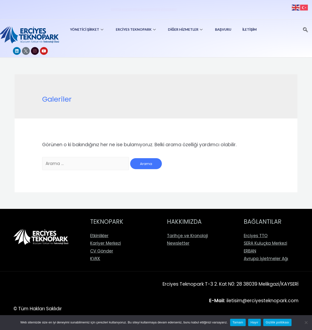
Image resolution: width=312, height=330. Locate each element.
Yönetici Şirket (88, 29)
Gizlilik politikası (277, 322)
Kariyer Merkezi (105, 243)
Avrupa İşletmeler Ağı (266, 259)
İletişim (254, 29)
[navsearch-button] (305, 28)
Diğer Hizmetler (188, 29)
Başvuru (227, 29)
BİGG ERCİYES (214, 8)
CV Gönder (146, 8)
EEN (241, 8)
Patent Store (179, 8)
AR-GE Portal (49, 8)
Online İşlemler (86, 8)
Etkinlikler (99, 236)
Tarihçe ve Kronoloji (187, 236)
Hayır (254, 322)
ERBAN (250, 251)
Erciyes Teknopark (138, 29)
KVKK (95, 259)
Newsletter (178, 243)
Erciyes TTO (256, 236)
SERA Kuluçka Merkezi (265, 243)
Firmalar (117, 8)
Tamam (238, 322)
